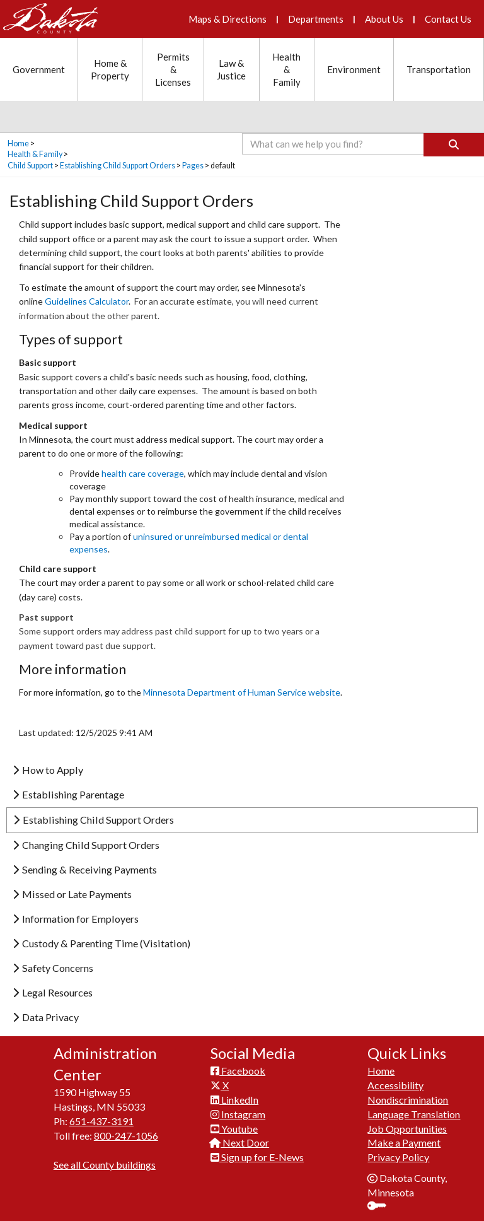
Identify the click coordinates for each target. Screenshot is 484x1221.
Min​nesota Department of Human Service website (241, 692)
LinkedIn (234, 1100)
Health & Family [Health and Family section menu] (286, 69)
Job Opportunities (407, 1129)
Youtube (234, 1129)
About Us (384, 19)
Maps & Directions (227, 19)
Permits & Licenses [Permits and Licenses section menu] (173, 69)
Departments (315, 19)
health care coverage (142, 473)
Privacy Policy (398, 1157)
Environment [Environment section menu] (354, 69)
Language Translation (413, 1114)
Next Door (239, 1142)
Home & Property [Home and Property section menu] (110, 69)
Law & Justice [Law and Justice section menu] (231, 69)
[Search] (454, 144)
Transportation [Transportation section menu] (438, 69)
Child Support (30, 165)
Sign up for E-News (257, 1157)
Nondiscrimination (407, 1100)
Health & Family (35, 154)
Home (18, 143)
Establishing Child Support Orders (117, 165)
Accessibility (395, 1085)
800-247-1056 (126, 1136)
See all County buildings (105, 1165)
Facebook (237, 1071)
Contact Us (448, 19)
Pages (193, 165)
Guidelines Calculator (87, 301)
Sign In (381, 1207)
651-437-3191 (101, 1121)
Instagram (237, 1114)
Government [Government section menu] (39, 69)
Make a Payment (404, 1142)
